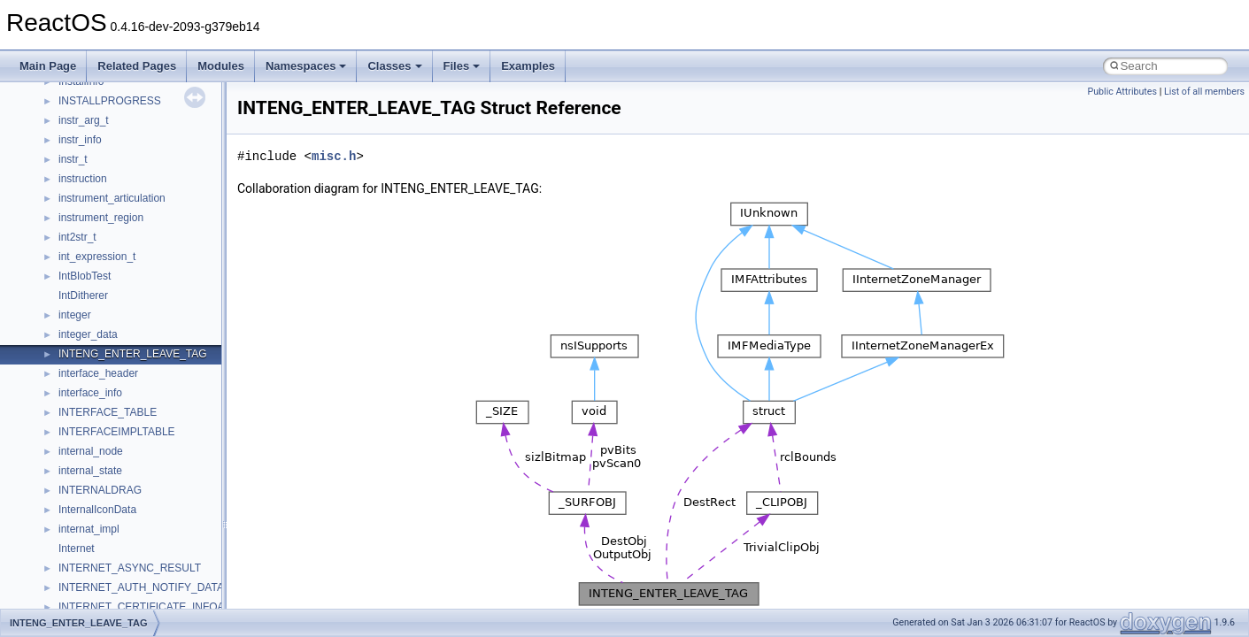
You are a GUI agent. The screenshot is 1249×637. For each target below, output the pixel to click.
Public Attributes (1122, 91)
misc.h (334, 156)
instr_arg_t (83, 120)
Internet (76, 548)
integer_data (88, 334)
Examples (528, 66)
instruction (82, 179)
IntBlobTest (84, 276)
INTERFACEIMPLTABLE (116, 432)
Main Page (47, 66)
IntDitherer (83, 295)
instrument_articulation (112, 198)
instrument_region (100, 217)
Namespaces (306, 66)
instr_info (80, 140)
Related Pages (136, 66)
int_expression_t (96, 256)
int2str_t (77, 237)
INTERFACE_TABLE (107, 412)
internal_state (90, 470)
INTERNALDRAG (100, 490)
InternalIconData (97, 509)
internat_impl (89, 529)
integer (74, 315)
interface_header (98, 373)
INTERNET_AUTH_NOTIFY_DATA (141, 587)
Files (462, 66)
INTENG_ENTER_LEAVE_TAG (132, 354)
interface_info (90, 393)
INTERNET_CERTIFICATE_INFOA (141, 607)
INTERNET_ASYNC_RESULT (129, 568)
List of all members (1204, 91)
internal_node (90, 451)
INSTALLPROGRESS (109, 101)
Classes (394, 66)
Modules (220, 66)
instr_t (73, 159)
